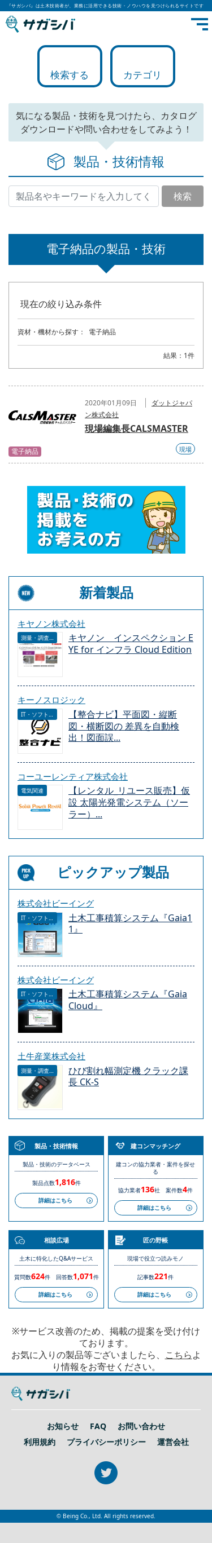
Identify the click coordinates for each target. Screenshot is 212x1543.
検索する (69, 74)
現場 (185, 449)
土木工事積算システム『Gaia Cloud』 (127, 1000)
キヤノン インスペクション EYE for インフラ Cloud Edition (130, 644)
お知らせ (63, 1426)
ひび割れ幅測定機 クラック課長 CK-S (128, 1077)
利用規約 (39, 1442)
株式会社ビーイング (56, 903)
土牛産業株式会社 (51, 1056)
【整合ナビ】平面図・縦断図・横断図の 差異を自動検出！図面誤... (123, 726)
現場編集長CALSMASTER (136, 428)
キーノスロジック (51, 699)
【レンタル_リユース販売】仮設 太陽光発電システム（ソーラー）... (129, 802)
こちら (178, 1355)
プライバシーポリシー (106, 1442)
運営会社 (173, 1442)
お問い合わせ (141, 1426)
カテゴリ (142, 74)
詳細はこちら (55, 1200)
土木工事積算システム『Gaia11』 (130, 924)
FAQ (98, 1426)
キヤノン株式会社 (51, 623)
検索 (183, 196)
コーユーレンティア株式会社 (73, 776)
